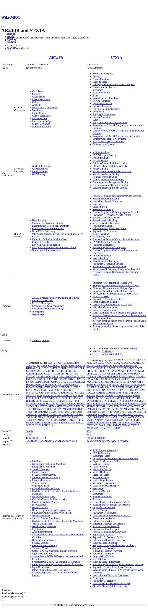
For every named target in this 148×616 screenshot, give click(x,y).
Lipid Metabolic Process (44, 553)
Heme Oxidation (40, 507)
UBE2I (29, 422)
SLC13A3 (74, 401)
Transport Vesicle (40, 548)
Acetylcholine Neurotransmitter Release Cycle (115, 293)
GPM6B (117, 379)
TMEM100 (91, 409)
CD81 (131, 368)
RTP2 (29, 401)
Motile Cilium (39, 113)
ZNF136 (136, 422)
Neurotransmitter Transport (106, 198)
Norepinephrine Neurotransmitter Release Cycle (116, 285)
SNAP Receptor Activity (104, 155)
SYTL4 (130, 406)
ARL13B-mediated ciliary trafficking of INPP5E (56, 297)
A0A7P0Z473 (61, 441)
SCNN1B (113, 390)
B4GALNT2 (54, 365)
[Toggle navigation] (2, 26)
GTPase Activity (40, 168)
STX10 (105, 401)
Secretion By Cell (101, 236)
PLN (75, 395)
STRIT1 (44, 406)
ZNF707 (99, 428)
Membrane (37, 110)
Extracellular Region (103, 73)
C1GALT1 (52, 368)
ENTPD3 (37, 379)
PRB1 (70, 398)
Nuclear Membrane (102, 106)
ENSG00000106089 (96, 438)
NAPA (133, 382)
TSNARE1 (103, 414)
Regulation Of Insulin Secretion (108, 263)
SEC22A (141, 390)
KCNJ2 (46, 387)
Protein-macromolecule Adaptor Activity (112, 171)
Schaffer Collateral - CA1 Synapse (109, 139)
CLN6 (57, 373)
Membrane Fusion (41, 515)
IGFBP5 (66, 384)
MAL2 (37, 390)
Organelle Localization (104, 507)
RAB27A (110, 387)
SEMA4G (63, 401)
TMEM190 (31, 414)
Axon (95, 95)
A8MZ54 (106, 441)
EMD (108, 376)
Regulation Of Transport (104, 580)
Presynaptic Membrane (104, 114)
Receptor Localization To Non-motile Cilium (54, 247)
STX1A (116, 57)
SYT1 (110, 406)
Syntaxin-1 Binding (102, 496)
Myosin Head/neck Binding (106, 174)
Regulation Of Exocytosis (105, 231)
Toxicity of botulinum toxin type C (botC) (113, 304)
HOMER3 (50, 384)
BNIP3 (72, 365)
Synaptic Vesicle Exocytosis (106, 217)
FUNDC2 (80, 379)
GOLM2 (100, 379)
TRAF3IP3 (130, 411)
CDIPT (60, 371)
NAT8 (42, 392)
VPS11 (135, 420)
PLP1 (80, 395)
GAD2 (37, 382)
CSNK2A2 (91, 373)
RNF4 (89, 390)
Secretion (97, 499)
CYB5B (111, 373)
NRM (62, 392)
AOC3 (29, 365)
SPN (37, 406)
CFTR (96, 371)
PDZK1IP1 (48, 395)
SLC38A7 (61, 403)
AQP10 (36, 365)
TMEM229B (55, 414)
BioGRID (12, 48)
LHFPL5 (75, 387)
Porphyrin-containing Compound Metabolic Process (57, 564)
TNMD (62, 420)
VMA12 (128, 420)
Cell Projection (39, 118)
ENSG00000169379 (36, 438)
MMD (52, 390)
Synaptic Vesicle (101, 81)
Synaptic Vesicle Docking (105, 220)
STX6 (102, 403)
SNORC (136, 398)
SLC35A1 (40, 403)
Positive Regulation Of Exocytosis (109, 247)
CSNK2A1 (138, 371)
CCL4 (81, 368)
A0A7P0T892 (33, 441)
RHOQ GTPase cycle (42, 300)
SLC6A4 (109, 395)
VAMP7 (99, 420)
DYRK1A (91, 376)
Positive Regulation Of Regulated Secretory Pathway (118, 564)
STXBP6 (90, 406)
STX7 (59, 406)
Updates (11, 42)
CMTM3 (64, 373)
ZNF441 (108, 425)
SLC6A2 (90, 395)
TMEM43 (78, 414)
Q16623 (115, 441)
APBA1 (108, 363)
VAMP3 (54, 422)
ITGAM (30, 387)
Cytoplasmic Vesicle (102, 103)
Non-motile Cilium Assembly (46, 250)
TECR (72, 406)
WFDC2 (30, 425)
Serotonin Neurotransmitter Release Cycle (113, 283)
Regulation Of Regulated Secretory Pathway (114, 545)
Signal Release (100, 559)
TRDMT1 (141, 411)
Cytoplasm (37, 91)
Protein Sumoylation (102, 225)
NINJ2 (48, 392)
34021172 (134, 348)
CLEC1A (104, 371)
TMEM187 (78, 411)
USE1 (107, 417)
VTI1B (113, 422)
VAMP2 (46, 422)
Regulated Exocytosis (103, 244)
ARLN (44, 365)
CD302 (46, 371)
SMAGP (81, 403)
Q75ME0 (123, 441)
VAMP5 (71, 422)
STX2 (135, 401)
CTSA (55, 376)
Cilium (35, 102)
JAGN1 (38, 387)
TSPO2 (79, 420)
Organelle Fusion (40, 485)
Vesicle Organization (42, 523)
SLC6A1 (135, 392)
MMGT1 (124, 382)
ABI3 (126, 360)
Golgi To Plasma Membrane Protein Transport (54, 551)
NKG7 (55, 392)
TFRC (29, 409)
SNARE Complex (101, 100)
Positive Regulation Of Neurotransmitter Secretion (117, 196)
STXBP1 (122, 403)
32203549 (117, 354)
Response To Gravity (103, 209)
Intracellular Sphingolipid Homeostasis (51, 570)
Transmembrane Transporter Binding (110, 182)
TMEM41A (103, 411)
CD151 (38, 371)
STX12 (120, 401)
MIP (118, 382)
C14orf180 (41, 368)
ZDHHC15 (47, 425)
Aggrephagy (38, 311)
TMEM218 (43, 414)
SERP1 (119, 392)
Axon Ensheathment (42, 532)
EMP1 (29, 379)
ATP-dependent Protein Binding (108, 179)
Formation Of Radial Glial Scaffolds (49, 239)
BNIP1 (133, 365)
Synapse (97, 119)
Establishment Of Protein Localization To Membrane (57, 521)
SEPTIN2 (100, 392)
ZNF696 (90, 428)
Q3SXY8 (72, 441)
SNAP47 (126, 398)
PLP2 (29, 398)
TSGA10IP (91, 414)
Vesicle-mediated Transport (106, 223)
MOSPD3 (60, 390)
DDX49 (128, 373)
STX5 (96, 403)
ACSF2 (51, 363)
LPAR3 (29, 390)
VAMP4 (63, 422)
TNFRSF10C (51, 420)
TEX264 (80, 406)
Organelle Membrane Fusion (46, 488)
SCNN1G (123, 390)
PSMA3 (102, 387)
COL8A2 (30, 376)
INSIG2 (74, 384)
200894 (29, 431)
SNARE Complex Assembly (106, 242)
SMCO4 (30, 406)
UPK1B (100, 417)
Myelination (38, 529)
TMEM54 (31, 417)
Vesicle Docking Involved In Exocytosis (112, 515)
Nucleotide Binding (41, 166)
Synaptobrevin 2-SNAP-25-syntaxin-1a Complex (116, 136)
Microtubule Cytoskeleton (45, 107)
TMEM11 (66, 409)
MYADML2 (32, 392)
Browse (11, 33)
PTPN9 (77, 398)
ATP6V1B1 (106, 365)
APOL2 (116, 363)
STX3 (141, 401)
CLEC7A (48, 373)
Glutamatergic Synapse (104, 144)
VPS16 (89, 422)
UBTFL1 (138, 414)
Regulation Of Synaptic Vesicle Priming (112, 215)
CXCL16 (63, 376)
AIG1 (58, 363)
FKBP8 (71, 379)
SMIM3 (90, 398)
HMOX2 (39, 384)
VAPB (115, 420)
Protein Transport (101, 510)
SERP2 (126, 392)
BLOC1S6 (124, 365)
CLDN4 (76, 371)
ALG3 (65, 363)
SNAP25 (108, 398)
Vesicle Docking (100, 258)
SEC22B (90, 392)
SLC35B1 (50, 403)
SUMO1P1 (101, 406)
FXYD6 (30, 382)
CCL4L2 (30, 371)
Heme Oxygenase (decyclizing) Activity (51, 510)
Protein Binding (40, 171)
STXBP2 (132, 403)
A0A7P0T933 (47, 441)
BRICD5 (80, 365)
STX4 (89, 403)
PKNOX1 (67, 395)
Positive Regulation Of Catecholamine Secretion (116, 239)
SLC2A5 (30, 403)
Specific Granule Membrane (46, 518)
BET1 (116, 365)
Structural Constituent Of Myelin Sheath (52, 513)
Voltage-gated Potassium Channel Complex (114, 84)
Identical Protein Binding (105, 177)
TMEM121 (31, 411)
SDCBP (133, 390)
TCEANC (139, 406)
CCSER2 (123, 368)
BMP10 (64, 365)
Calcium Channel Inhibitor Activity (110, 163)
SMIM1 (136, 395)
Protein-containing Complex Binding (110, 185)
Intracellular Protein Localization (109, 523)
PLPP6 (141, 384)
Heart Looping (39, 220)
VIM (121, 420)
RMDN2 (138, 387)
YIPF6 (38, 425)
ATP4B (97, 365)
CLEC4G (39, 373)
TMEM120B (78, 409)
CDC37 (138, 368)
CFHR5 (68, 371)
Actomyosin (98, 111)
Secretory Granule (101, 92)
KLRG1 (54, 387)
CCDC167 (72, 368)
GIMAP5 (55, 382)
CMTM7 (74, 373)
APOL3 (124, 363)
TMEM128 (43, 411)
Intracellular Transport (103, 553)
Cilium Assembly (40, 242)
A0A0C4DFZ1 (93, 441)
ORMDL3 (31, 395)
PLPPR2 (43, 398)
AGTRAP (134, 360)
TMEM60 (41, 417)
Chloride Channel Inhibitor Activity (110, 166)
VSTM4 (105, 422)
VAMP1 (37, 422)
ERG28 (46, 379)
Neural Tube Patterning (43, 231)
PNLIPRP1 (61, 398)
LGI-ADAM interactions (105, 307)
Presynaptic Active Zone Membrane (110, 122)
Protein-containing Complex (106, 109)
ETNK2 (123, 376)
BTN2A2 (30, 368)
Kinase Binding (100, 168)
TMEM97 (31, 420)
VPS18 (97, 422)
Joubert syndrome (40, 340)
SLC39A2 (71, 403)
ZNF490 (126, 425)
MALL (44, 390)
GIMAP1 (46, 382)
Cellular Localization (103, 521)
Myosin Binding (100, 160)
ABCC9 (120, 360)
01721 (89, 434)
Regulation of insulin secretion (107, 299)
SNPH (89, 401)
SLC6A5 (118, 395)
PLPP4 (35, 398)
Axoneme (37, 105)
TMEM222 (139, 409)
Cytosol (36, 94)
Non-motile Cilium (41, 126)
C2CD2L (62, 368)
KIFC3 (98, 382)
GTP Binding (38, 174)
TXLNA (113, 414)
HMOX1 (30, 384)
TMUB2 (40, 420)
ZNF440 (99, 425)
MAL (105, 382)
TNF (122, 411)
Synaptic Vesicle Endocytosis (107, 261)
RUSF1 (35, 401)
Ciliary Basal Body (41, 115)
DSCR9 (136, 373)
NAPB (140, 382)
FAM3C (131, 376)
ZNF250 (90, 425)
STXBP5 (141, 403)
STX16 (128, 401)
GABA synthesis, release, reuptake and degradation (117, 312)
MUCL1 (69, 390)
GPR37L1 (80, 382)
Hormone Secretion (102, 255)
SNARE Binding (101, 152)
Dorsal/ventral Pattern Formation (48, 228)
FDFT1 (63, 379)
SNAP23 (99, 398)
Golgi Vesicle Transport (104, 556)
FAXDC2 (55, 379)
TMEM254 (67, 414)
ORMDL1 (79, 392)
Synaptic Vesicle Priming (105, 542)
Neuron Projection (101, 117)
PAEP (39, 395)
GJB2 (63, 382)
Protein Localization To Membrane (109, 266)
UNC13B (91, 417)
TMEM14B (54, 411)
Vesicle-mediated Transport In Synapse (111, 583)
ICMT (58, 384)
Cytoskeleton (38, 96)
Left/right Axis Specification (46, 244)
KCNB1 (90, 382)
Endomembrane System (104, 87)
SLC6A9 (127, 395)
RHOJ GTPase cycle (42, 303)
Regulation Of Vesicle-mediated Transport (113, 567)
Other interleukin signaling (106, 302)
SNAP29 (117, 398)
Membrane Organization (44, 526)
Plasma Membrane (41, 99)
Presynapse (98, 578)
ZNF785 (108, 428)
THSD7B (47, 409)
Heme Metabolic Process (44, 540)
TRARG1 (71, 420)
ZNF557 (134, 425)
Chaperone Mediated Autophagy (48, 306)
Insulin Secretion (101, 234)
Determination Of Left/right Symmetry (51, 225)
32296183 (83, 37)
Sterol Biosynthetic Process (45, 502)
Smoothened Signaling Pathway (47, 223)
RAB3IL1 (121, 387)
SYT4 (116, 406)
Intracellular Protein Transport (107, 201)
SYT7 (123, 406)
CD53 (53, 371)
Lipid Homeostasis (41, 567)
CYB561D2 (74, 376)
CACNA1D (113, 368)
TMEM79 (62, 417)
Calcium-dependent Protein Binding (110, 187)
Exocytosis (98, 204)
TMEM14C (66, 411)
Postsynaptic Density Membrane (108, 141)
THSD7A (37, 409)
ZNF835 (117, 428)
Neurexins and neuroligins (105, 310)
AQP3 (132, 363)
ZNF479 (117, 425)
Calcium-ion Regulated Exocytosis (109, 228)
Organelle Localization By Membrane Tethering (116, 458)
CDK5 (89, 371)
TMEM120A (104, 409)
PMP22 (52, 398)
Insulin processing (101, 296)
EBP (82, 376)
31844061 (107, 351)
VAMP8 (107, 420)
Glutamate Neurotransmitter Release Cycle (113, 288)
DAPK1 (120, 373)
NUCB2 (69, 392)
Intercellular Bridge (41, 121)
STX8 (65, 406)
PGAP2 (58, 395)
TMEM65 (51, 417)
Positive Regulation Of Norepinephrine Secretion (116, 212)
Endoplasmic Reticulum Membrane (49, 464)
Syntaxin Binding (101, 464)
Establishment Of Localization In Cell (111, 502)
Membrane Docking (102, 469)
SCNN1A (103, 390)
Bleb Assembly (39, 504)
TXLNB (122, 414)
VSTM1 (80, 422)
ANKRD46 (73, 363)
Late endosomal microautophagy (48, 308)
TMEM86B (72, 417)
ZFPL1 (120, 422)
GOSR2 (71, 382)
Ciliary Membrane (41, 124)
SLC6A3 (100, 395)
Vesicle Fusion (100, 206)
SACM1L (53, 401)
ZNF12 (128, 422)
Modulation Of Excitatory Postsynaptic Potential (116, 269)
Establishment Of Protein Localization (111, 504)
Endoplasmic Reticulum (43, 466)
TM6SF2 (56, 409)
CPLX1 (129, 371)
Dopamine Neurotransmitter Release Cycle (113, 291)
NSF (109, 384)
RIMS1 (129, 387)
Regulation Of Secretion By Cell (108, 537)
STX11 (112, 401)
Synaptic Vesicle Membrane (106, 98)
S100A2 (44, 401)
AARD (111, 360)
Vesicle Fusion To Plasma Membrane (110, 575)
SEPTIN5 (110, 392)
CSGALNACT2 (43, 376)
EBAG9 (101, 376)
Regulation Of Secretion (104, 548)
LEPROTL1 (65, 387)
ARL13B (56, 57)
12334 (29, 434)
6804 (88, 431)
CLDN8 (30, 373)
